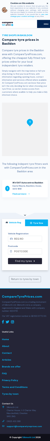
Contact (7, 353)
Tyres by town (10, 394)
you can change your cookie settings (29, 15)
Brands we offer (11, 366)
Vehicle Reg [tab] (13, 222)
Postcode (13, 246)
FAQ (4, 373)
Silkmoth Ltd (28, 437)
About (5, 346)
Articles (6, 359)
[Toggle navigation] (43, 24)
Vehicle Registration (18, 233)
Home (5, 339)
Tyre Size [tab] (36, 223)
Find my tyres (25, 261)
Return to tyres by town (25, 279)
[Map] (25, 129)
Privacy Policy (10, 380)
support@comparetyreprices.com (24, 426)
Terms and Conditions (15, 387)
